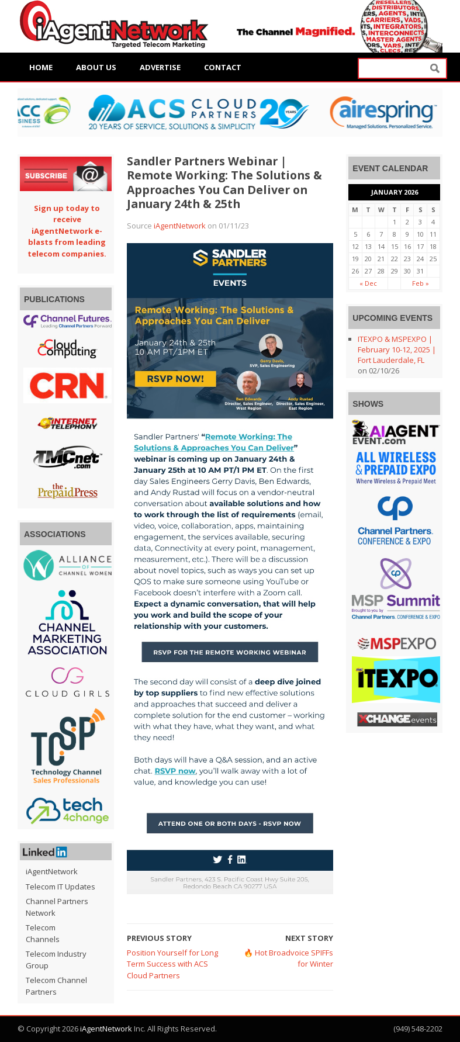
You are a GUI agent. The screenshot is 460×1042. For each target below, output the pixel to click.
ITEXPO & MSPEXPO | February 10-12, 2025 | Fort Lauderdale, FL (397, 349)
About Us (96, 67)
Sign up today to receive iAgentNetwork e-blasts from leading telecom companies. (66, 231)
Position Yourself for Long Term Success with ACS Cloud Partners (172, 964)
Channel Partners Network (57, 907)
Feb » (420, 283)
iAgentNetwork (180, 225)
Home (41, 67)
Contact (222, 67)
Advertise (160, 67)
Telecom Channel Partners (56, 986)
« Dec (368, 283)
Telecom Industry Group (56, 959)
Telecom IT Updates (60, 886)
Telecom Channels (43, 933)
